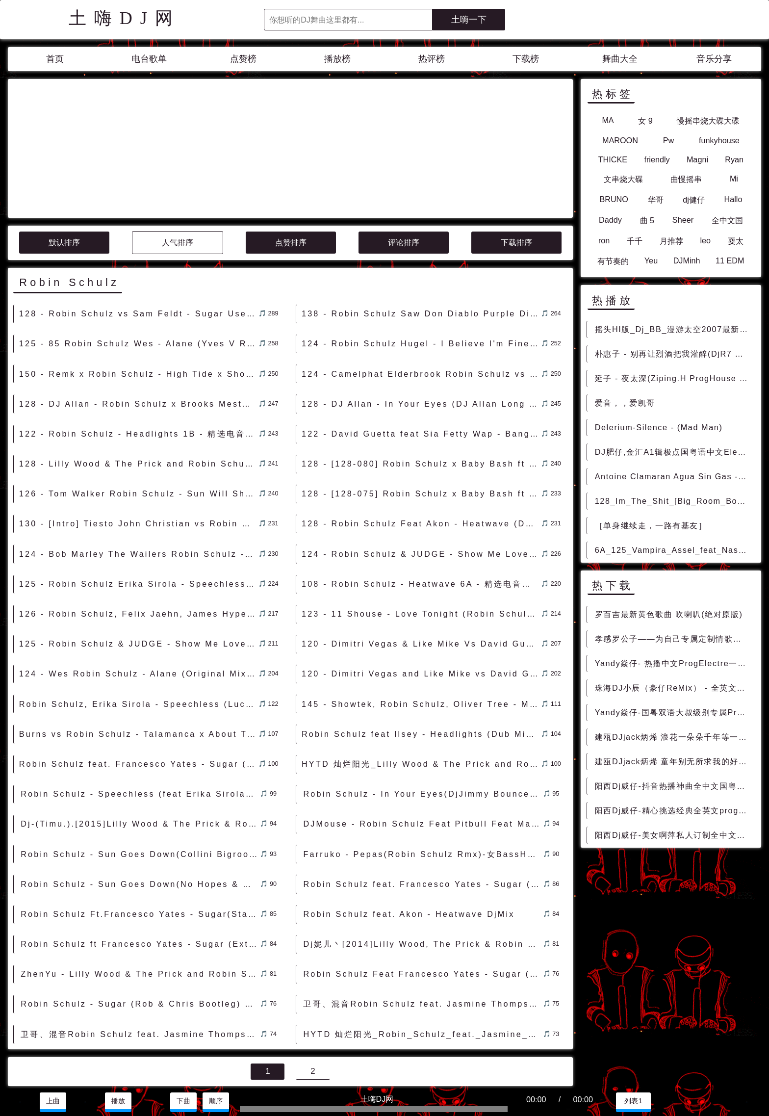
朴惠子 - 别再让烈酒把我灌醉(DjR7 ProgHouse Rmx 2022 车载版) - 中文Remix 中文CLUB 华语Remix (674, 353)
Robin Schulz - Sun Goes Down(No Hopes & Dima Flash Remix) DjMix (140, 795)
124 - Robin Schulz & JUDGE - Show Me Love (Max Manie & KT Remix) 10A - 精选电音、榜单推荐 (421, 465)
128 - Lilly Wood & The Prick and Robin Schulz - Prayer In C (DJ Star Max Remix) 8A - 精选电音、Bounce (138, 375)
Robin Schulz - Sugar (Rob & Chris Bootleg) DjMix (140, 915)
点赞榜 (243, 59)
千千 (634, 240)
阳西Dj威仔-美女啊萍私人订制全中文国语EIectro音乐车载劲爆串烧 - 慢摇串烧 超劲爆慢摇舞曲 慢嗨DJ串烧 (674, 835)
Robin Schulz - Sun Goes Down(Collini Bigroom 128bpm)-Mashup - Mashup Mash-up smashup (140, 765)
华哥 (656, 199)
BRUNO (613, 199)
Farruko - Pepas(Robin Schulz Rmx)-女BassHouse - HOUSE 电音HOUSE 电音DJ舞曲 (422, 765)
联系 (19, 1076)
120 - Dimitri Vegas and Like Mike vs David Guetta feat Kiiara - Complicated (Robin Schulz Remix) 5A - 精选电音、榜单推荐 (421, 585)
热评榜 (431, 59)
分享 (710, 1101)
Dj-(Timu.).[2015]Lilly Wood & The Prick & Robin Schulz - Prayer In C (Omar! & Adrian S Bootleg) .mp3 (140, 735)
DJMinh (686, 260)
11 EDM (730, 260)
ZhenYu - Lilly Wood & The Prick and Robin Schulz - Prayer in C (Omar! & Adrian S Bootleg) (140, 885)
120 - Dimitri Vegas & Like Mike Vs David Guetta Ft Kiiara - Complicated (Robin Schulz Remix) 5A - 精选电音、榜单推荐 (421, 555)
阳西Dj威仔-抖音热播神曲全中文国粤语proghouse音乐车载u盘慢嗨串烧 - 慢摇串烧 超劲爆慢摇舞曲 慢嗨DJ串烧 (674, 785)
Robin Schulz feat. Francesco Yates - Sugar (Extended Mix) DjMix (138, 675)
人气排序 (177, 154)
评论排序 (403, 154)
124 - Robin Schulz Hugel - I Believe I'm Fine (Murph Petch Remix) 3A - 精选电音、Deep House (421, 255)
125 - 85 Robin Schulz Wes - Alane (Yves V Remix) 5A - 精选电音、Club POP (138, 255)
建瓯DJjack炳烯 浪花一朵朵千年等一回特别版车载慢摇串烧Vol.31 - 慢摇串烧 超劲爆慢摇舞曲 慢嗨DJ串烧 (674, 736)
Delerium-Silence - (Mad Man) (659, 427)
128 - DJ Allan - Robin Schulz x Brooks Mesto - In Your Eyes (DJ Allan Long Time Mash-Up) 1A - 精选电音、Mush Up (138, 315)
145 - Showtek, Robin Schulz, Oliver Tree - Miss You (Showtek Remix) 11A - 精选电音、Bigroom (421, 615)
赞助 (43, 1076)
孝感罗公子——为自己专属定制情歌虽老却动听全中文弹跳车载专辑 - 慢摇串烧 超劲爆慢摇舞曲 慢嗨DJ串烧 (674, 638)
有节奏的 (613, 261)
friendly (656, 159)
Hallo (733, 199)
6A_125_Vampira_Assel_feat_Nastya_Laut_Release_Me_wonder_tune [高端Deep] (674, 549)
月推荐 (671, 240)
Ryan (734, 159)
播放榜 (337, 59)
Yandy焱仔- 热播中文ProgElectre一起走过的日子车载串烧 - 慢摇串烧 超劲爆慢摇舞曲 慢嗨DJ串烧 (674, 663)
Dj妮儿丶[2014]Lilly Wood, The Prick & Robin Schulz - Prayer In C (422, 855)
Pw (668, 140)
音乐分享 (714, 59)
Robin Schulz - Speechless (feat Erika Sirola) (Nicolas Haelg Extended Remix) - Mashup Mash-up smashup (140, 705)
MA (608, 120)
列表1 (633, 1101)
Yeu (651, 260)
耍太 (735, 240)
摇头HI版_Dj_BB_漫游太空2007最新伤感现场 (674, 329)
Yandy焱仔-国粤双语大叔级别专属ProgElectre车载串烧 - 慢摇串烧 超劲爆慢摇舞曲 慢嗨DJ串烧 (674, 712)
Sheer (682, 219)
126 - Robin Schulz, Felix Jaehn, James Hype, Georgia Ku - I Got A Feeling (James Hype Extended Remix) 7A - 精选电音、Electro (138, 525)
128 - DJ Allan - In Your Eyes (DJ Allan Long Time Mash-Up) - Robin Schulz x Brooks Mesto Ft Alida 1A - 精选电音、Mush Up (421, 315)
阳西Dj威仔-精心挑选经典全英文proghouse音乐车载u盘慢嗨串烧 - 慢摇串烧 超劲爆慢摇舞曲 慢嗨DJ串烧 (674, 810)
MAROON (620, 140)
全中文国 (727, 220)
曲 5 (647, 220)
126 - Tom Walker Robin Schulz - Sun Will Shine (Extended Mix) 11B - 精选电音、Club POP (138, 405)
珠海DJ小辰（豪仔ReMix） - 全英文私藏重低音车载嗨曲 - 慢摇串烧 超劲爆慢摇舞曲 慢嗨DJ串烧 (674, 687)
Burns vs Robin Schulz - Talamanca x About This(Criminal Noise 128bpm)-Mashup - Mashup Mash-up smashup (138, 645)
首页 (55, 59)
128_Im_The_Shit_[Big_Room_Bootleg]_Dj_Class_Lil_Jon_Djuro (674, 500)
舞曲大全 (620, 59)
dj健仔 (694, 199)
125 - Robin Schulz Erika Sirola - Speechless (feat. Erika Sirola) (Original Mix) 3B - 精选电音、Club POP (138, 495)
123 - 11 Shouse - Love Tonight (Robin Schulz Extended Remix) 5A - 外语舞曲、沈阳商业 (421, 525)
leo (705, 240)
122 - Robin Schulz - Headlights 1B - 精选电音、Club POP (138, 345)
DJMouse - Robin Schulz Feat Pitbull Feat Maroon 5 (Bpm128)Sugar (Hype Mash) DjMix (422, 735)
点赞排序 (291, 154)
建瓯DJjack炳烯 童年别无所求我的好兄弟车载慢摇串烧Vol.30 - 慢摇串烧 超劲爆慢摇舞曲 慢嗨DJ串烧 (674, 761)
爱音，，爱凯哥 (625, 402)
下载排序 (516, 154)
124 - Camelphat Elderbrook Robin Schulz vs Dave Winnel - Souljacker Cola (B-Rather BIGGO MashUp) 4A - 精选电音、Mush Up (421, 285)
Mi (734, 178)
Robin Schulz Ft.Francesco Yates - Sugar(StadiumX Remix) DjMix (140, 825)
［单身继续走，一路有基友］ (651, 525)
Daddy (610, 219)
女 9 (645, 120)
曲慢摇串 (686, 179)
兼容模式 (76, 1076)
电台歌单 (149, 59)
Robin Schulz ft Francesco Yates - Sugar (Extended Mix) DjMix (140, 855)
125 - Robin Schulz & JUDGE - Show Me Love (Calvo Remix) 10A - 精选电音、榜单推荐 (138, 555)
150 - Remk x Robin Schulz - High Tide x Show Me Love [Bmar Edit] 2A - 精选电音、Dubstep (138, 285)
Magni (697, 159)
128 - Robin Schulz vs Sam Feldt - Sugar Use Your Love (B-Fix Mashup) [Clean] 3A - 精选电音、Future (138, 225)
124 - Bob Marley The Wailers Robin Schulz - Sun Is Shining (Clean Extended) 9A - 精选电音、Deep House (138, 465)
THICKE (612, 159)
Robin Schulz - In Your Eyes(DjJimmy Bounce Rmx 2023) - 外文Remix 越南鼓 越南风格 (422, 705)
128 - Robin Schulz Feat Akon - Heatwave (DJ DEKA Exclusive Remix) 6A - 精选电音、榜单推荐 (421, 435)
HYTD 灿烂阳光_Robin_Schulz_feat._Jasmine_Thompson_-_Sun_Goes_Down (422, 945)
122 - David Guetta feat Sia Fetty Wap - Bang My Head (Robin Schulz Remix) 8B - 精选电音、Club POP (421, 345)
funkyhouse (719, 140)
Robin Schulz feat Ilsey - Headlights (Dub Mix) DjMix (421, 645)
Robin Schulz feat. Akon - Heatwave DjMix (408, 825)
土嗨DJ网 (124, 18)
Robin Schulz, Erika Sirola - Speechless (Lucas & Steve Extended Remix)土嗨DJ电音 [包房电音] (138, 615)
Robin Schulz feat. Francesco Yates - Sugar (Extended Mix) (422, 795)
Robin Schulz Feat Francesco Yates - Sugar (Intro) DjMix (422, 885)
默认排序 (64, 154)
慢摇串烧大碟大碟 (708, 120)
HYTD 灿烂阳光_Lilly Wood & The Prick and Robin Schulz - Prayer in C (421, 675)
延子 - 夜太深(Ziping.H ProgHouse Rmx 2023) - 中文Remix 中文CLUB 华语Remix (674, 378)
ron (604, 240)
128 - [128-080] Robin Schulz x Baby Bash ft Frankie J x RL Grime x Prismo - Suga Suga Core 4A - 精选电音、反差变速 (421, 375)
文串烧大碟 (623, 179)
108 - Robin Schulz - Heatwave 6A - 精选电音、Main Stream (421, 495)
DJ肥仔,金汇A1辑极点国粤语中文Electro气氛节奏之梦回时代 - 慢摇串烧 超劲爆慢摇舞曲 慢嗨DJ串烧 (674, 451)
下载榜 (526, 59)
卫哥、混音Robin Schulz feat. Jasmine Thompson (422, 915)
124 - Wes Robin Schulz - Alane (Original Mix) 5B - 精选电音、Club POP (138, 585)
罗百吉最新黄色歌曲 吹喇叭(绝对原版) (669, 614)
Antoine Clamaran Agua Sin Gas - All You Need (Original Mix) (674, 476)
